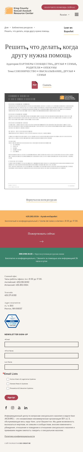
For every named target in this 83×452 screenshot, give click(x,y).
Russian (64, 14)
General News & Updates (19, 384)
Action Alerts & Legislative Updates (23, 379)
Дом (6, 27)
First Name (9, 351)
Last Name (8, 362)
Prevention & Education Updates (21, 388)
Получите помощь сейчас (59, 7)
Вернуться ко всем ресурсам (41, 199)
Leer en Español (69, 29)
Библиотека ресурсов (22, 27)
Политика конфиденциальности (20, 436)
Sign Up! (11, 397)
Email (8, 339)
